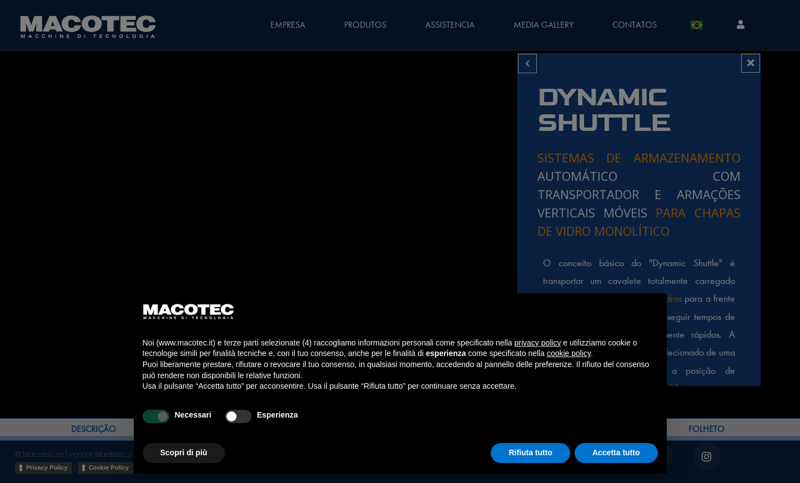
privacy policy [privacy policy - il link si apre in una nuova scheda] (537, 342)
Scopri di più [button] (184, 452)
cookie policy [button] (569, 353)
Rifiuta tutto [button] (530, 452)
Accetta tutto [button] (616, 452)
